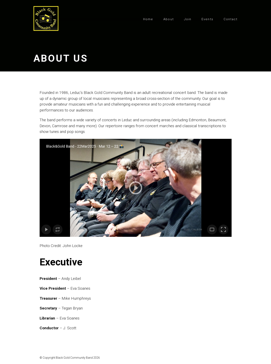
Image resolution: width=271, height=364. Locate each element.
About (168, 19)
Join (187, 19)
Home (148, 19)
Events (207, 19)
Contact (231, 19)
